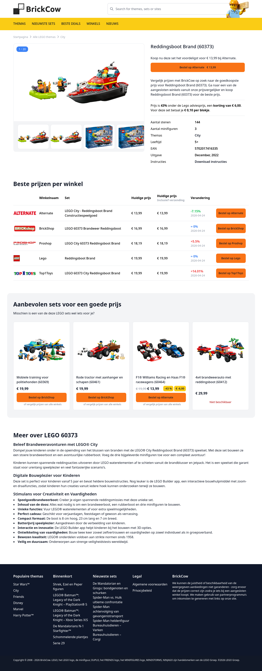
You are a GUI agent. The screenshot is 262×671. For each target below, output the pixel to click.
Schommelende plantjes (70, 637)
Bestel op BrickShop (231, 228)
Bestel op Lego (230, 258)
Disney (18, 603)
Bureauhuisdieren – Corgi (107, 636)
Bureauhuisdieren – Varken (107, 627)
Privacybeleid (142, 590)
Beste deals (71, 23)
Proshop (45, 243)
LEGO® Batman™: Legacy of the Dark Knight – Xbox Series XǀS (70, 615)
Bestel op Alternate (230, 213)
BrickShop (46, 228)
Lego (42, 258)
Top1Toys (46, 273)
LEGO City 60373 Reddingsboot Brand (92, 243)
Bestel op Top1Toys (230, 273)
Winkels (93, 23)
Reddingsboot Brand (80, 258)
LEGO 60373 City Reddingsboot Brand (92, 273)
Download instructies (211, 162)
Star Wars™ (21, 584)
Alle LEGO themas (44, 37)
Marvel (18, 609)
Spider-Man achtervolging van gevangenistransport (108, 611)
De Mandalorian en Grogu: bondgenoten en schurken (110, 588)
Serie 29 (59, 643)
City (62, 37)
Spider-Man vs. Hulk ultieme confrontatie (107, 599)
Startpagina (20, 37)
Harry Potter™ (23, 615)
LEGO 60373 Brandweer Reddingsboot (93, 228)
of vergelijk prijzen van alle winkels (43, 404)
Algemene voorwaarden (149, 584)
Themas (19, 23)
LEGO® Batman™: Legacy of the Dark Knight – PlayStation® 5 (70, 600)
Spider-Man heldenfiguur (111, 621)
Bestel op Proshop (230, 243)
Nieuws (112, 23)
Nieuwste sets (43, 23)
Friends (18, 597)
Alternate (46, 213)
